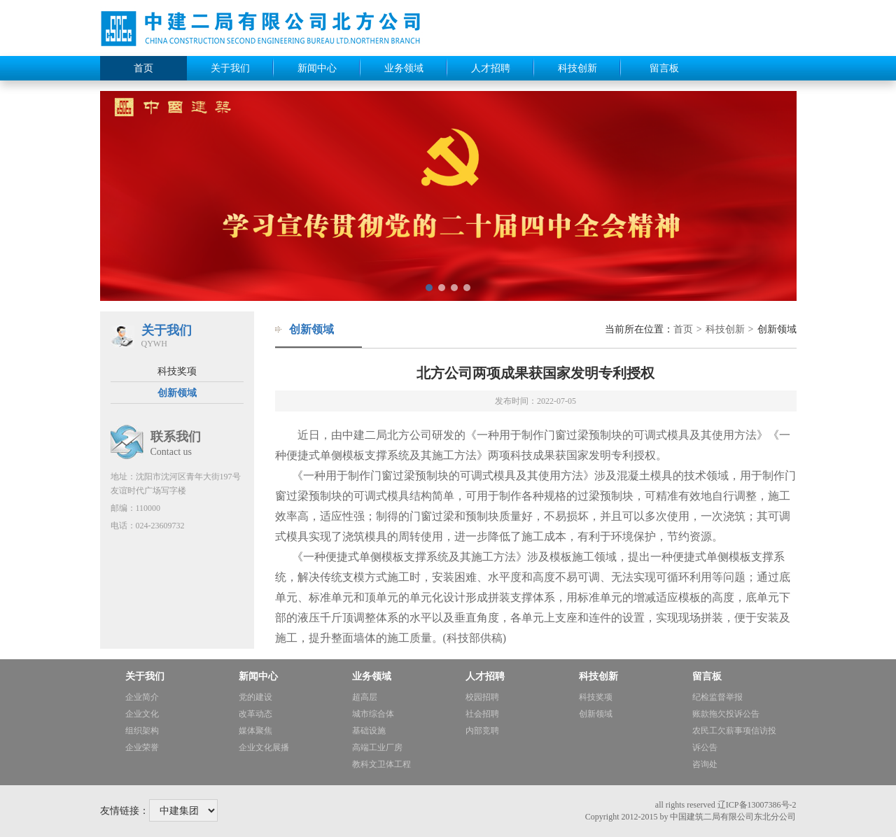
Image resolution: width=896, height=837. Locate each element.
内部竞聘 (482, 731)
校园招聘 (482, 697)
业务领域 (404, 68)
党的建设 (255, 697)
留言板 (664, 68)
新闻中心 (317, 68)
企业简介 (142, 697)
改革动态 (255, 714)
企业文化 (142, 714)
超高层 (364, 697)
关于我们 (230, 68)
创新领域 (177, 393)
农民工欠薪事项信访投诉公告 (734, 739)
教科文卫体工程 (381, 764)
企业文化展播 (264, 747)
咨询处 (705, 764)
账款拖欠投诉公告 (726, 714)
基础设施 (369, 731)
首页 (143, 68)
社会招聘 (482, 714)
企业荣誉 (142, 747)
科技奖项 (177, 371)
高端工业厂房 (377, 747)
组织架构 (142, 731)
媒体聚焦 (255, 731)
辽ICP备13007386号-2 (757, 805)
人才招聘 (490, 68)
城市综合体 (373, 714)
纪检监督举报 (717, 697)
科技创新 (577, 68)
